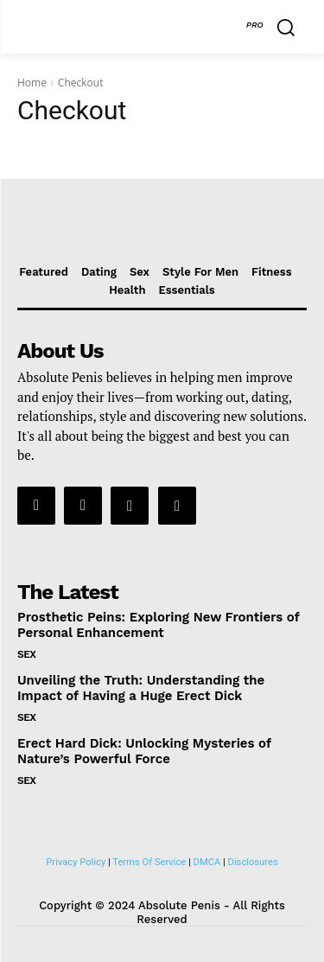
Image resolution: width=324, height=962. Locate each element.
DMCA (207, 862)
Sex (26, 654)
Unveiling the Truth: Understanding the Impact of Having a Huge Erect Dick (140, 688)
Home (32, 82)
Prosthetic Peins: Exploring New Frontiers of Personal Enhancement (158, 624)
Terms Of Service (149, 862)
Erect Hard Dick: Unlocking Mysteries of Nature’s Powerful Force (144, 751)
